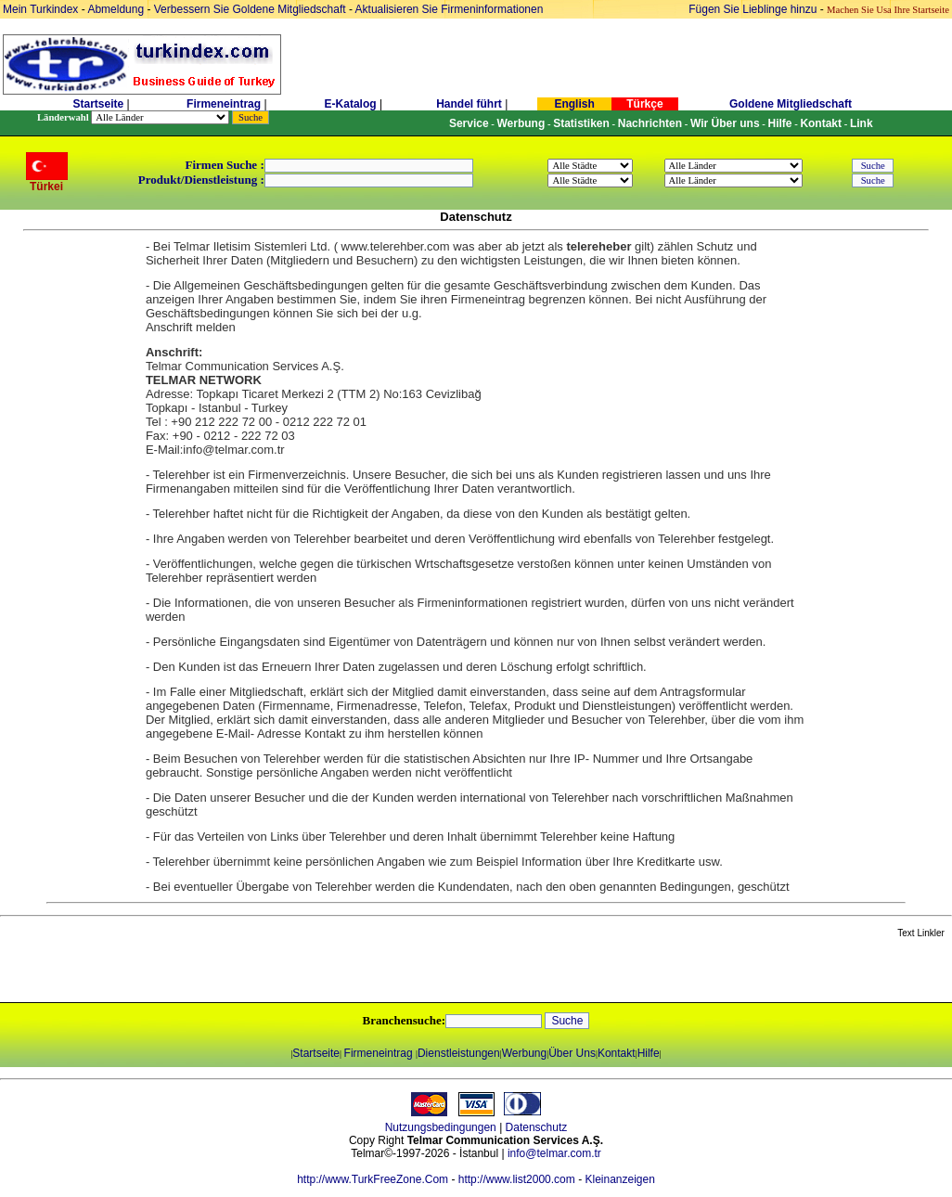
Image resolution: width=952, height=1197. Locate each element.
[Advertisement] (220, 971)
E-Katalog (351, 103)
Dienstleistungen (459, 1053)
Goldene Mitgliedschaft (790, 103)
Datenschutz (537, 1127)
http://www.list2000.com (516, 1179)
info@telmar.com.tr (554, 1153)
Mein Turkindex (40, 9)
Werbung (524, 1053)
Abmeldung (115, 9)
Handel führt (469, 103)
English (574, 103)
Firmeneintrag (225, 103)
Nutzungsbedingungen (440, 1127)
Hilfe (648, 1053)
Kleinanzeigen (619, 1179)
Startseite (97, 103)
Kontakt (617, 1053)
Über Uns (572, 1053)
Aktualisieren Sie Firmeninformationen (449, 9)
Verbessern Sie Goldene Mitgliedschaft (251, 9)
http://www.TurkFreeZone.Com (372, 1179)
